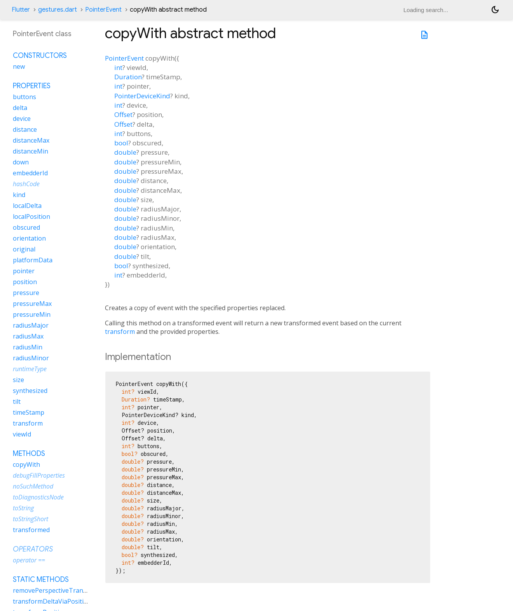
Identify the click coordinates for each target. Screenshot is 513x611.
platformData (32, 260)
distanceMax (31, 140)
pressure (26, 292)
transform (120, 331)
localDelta (27, 205)
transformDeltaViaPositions (53, 601)
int (118, 67)
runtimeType (30, 369)
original (24, 249)
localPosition (31, 216)
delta (20, 107)
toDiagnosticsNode (38, 497)
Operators (33, 549)
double (125, 152)
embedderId (30, 173)
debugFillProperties (39, 475)
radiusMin (27, 347)
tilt (17, 401)
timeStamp (28, 412)
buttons (24, 97)
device (22, 118)
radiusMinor (31, 358)
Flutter (21, 10)
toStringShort (30, 519)
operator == (29, 560)
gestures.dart (57, 10)
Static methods (41, 579)
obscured (26, 227)
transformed (31, 529)
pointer (24, 271)
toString (23, 508)
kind (19, 194)
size (18, 379)
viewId (22, 434)
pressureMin (32, 314)
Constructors (40, 55)
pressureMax (32, 303)
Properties (32, 86)
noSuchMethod (33, 486)
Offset (123, 114)
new (19, 66)
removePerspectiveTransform (57, 590)
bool (121, 142)
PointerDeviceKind (142, 95)
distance (25, 129)
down (21, 162)
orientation (29, 238)
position (25, 282)
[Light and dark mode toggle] (495, 9)
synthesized (30, 390)
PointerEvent (103, 10)
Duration (128, 76)
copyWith (26, 464)
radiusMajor (31, 325)
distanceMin (30, 151)
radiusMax (28, 336)
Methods (29, 453)
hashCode (26, 184)
